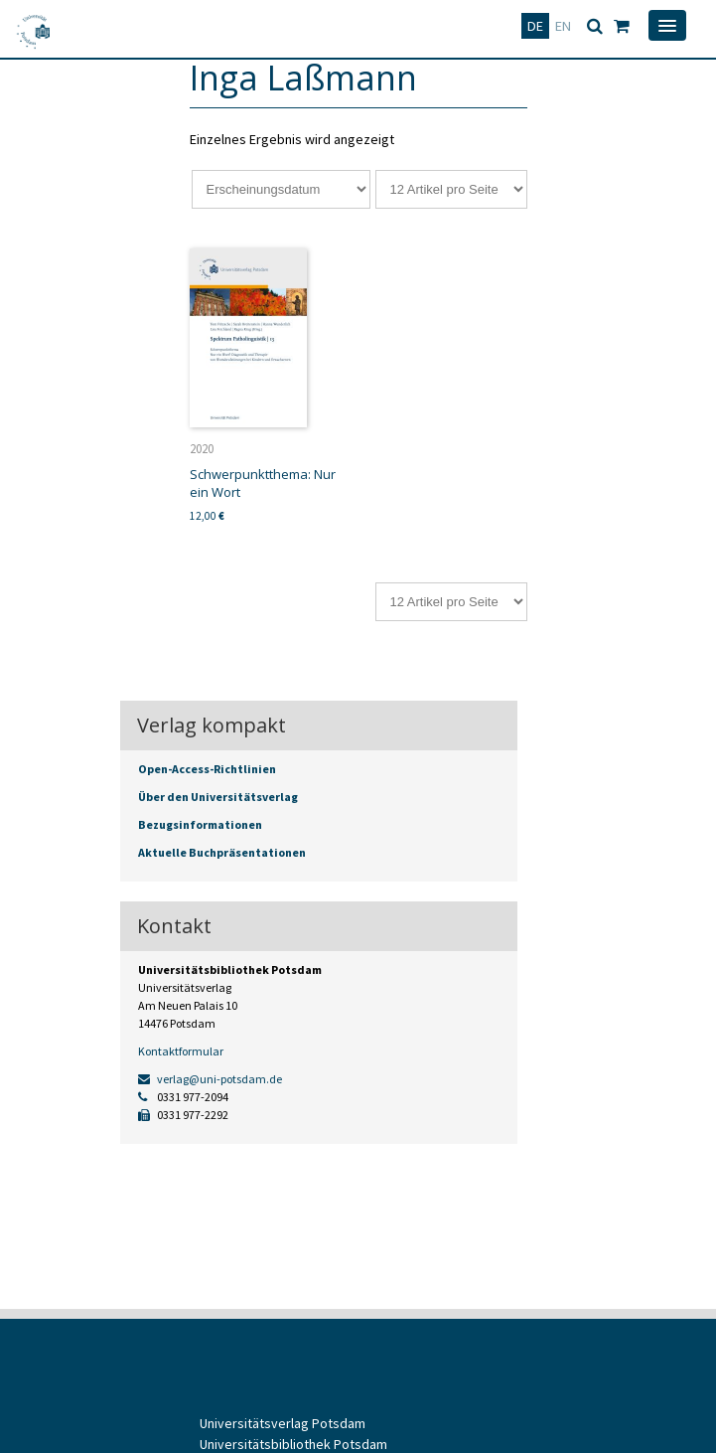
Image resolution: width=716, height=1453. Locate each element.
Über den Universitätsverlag (218, 796)
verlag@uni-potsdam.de (210, 1078)
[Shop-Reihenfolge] (281, 189)
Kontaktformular (180, 1051)
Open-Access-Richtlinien (207, 768)
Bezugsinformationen (200, 824)
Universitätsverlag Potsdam (282, 1423)
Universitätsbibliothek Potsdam (293, 1444)
